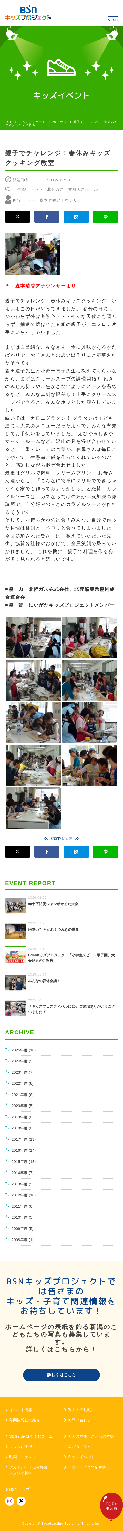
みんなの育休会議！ (44, 981)
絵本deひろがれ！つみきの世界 (53, 929)
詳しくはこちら (61, 1375)
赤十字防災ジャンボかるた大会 (53, 904)
